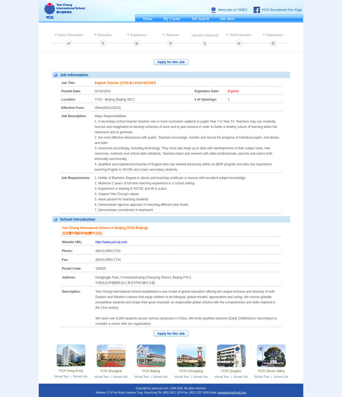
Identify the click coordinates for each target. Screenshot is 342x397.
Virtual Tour (61, 376)
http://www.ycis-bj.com (111, 242)
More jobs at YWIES (232, 10)
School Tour (262, 376)
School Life (80, 376)
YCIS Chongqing (191, 371)
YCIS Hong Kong (71, 371)
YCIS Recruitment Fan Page (282, 10)
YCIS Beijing (151, 371)
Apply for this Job (171, 62)
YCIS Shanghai (111, 371)
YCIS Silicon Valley (271, 371)
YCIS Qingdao (231, 371)
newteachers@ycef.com (232, 392)
